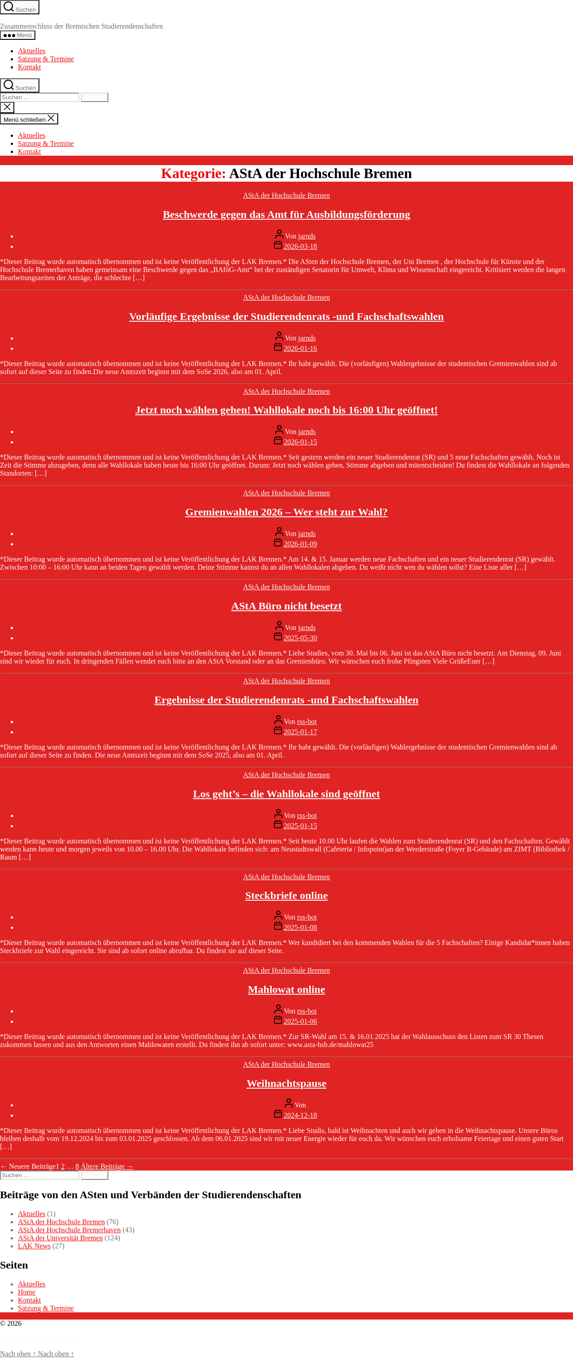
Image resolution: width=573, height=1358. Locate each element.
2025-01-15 (300, 826)
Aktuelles (31, 51)
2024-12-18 (300, 1115)
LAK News (34, 1246)
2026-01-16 (300, 348)
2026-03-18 (300, 246)
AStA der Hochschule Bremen (286, 195)
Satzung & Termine (46, 59)
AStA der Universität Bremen (60, 1238)
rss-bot (307, 721)
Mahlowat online (286, 989)
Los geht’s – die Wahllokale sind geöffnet (286, 794)
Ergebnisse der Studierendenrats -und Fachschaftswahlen (286, 700)
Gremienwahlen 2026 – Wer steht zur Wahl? (286, 512)
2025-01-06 (300, 1021)
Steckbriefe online (286, 895)
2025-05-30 (300, 638)
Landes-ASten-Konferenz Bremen (49, 18)
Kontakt (29, 67)
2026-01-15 (300, 442)
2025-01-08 (300, 927)
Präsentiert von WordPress (38, 1338)
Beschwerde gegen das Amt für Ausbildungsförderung (286, 214)
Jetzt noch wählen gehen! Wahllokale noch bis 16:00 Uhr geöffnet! (286, 410)
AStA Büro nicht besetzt (286, 606)
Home (26, 1292)
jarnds (307, 236)
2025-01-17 (300, 732)
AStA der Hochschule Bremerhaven (69, 1230)
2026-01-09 (300, 544)
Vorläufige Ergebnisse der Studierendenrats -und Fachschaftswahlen (286, 316)
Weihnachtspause (287, 1083)
